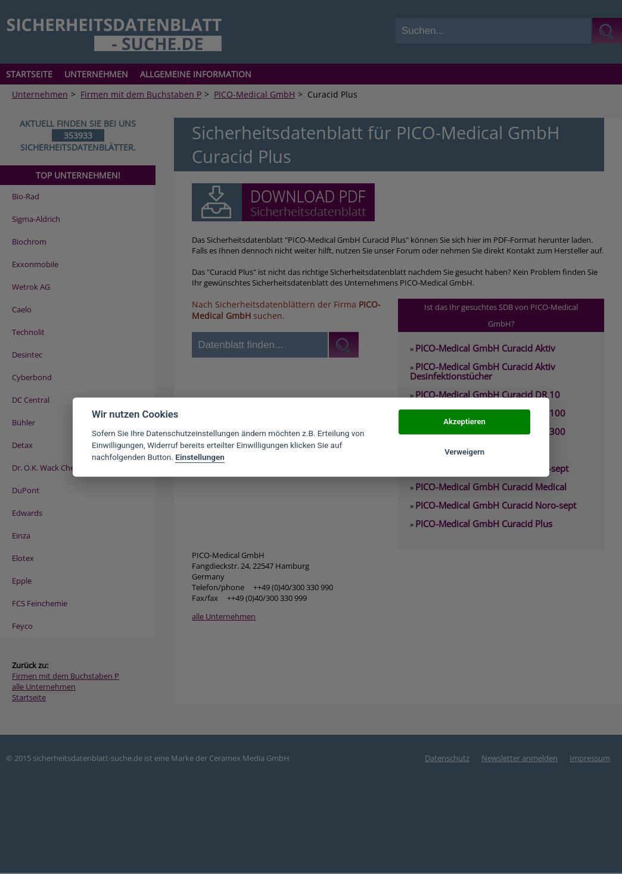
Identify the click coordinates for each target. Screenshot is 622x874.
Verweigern (464, 451)
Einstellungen (200, 457)
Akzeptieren (464, 422)
